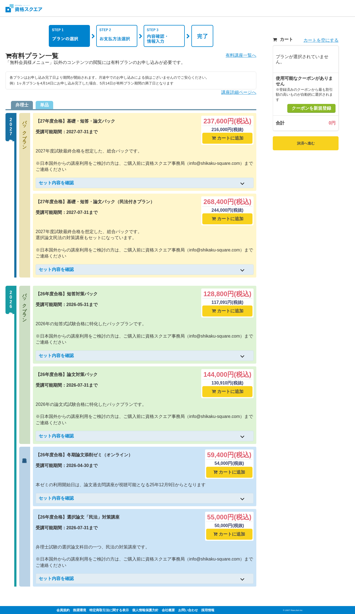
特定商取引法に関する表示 (109, 610)
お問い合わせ (188, 610)
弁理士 (22, 105)
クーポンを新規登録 (311, 108)
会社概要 (168, 610)
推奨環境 (79, 610)
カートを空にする (321, 40)
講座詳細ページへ (238, 92)
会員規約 (63, 610)
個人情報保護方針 (145, 610)
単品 (44, 105)
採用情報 (207, 610)
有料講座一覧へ (241, 55)
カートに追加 (227, 138)
